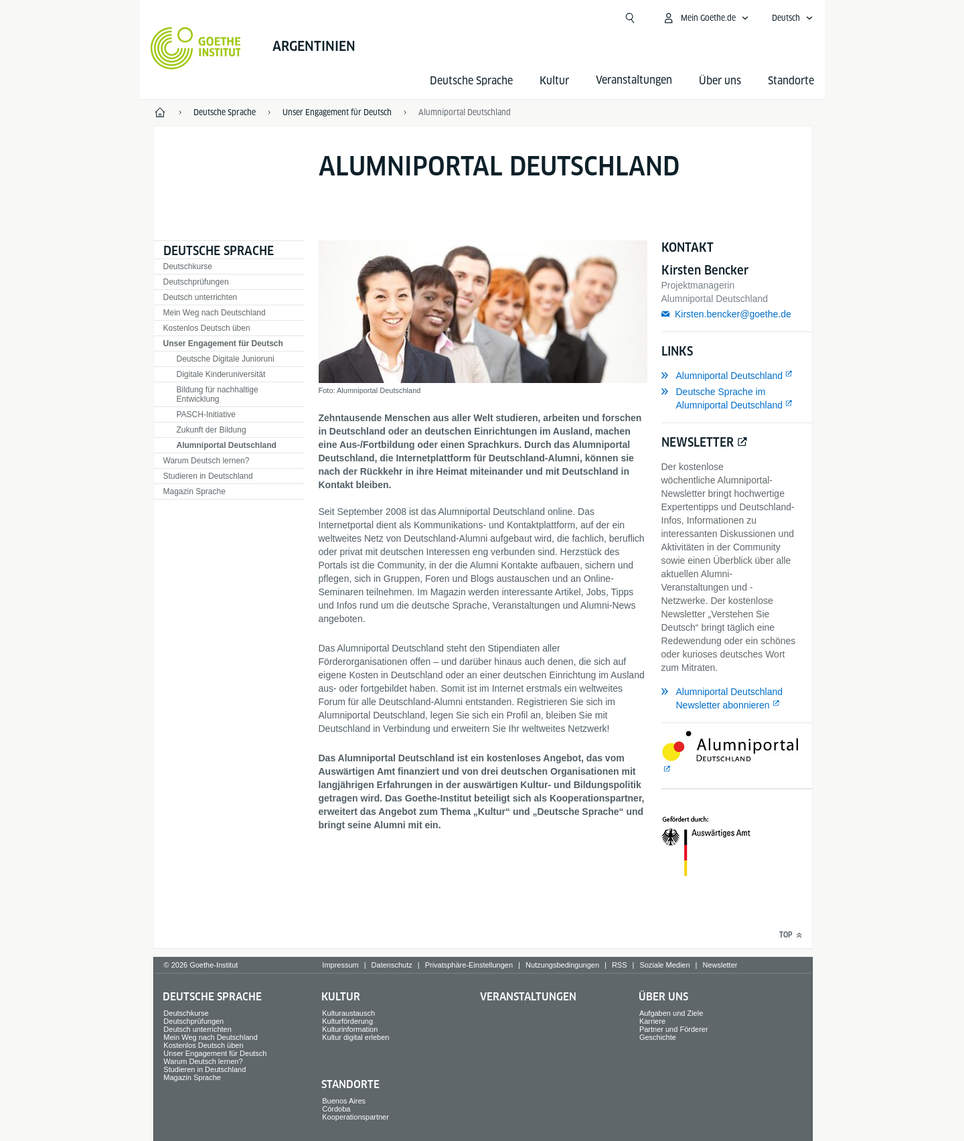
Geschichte (657, 1037)
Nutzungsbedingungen (562, 965)
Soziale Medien (664, 965)
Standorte (791, 81)
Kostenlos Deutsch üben (206, 328)
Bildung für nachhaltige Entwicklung (217, 394)
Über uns (720, 81)
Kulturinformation (350, 1029)
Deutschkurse (187, 266)
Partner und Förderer (673, 1029)
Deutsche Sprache (471, 81)
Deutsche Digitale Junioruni (225, 359)
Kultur (554, 81)
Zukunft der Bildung (211, 430)
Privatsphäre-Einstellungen (469, 965)
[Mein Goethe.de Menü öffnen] (705, 18)
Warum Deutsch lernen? (206, 460)
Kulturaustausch (348, 1013)
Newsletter (719, 965)
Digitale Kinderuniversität (221, 374)
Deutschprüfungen (196, 282)
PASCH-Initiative (206, 414)
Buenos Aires (344, 1101)
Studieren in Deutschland (208, 476)
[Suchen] (630, 18)
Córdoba (336, 1109)
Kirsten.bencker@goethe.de (733, 314)
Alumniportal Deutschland (226, 445)
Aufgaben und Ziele (671, 1013)
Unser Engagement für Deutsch (223, 343)
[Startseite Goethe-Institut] (196, 48)
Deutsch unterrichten (200, 297)
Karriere (652, 1021)
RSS (619, 965)
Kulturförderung (347, 1021)
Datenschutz (392, 965)
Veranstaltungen (528, 996)
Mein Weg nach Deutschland (214, 312)
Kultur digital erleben (355, 1037)
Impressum (340, 965)
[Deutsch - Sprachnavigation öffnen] (792, 18)
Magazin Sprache (194, 491)
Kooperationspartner (355, 1117)
